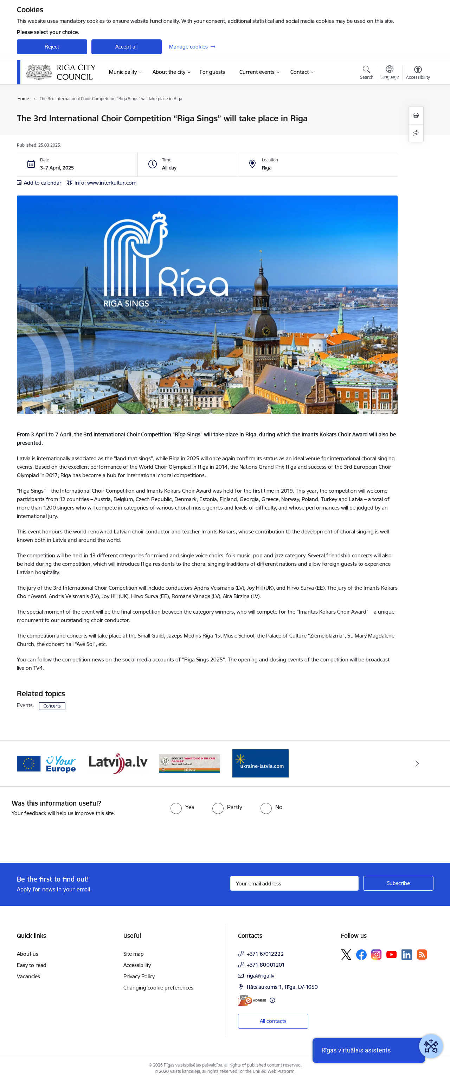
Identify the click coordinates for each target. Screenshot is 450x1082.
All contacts (273, 1021)
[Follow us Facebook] (361, 954)
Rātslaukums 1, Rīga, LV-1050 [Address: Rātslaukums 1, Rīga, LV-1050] (282, 987)
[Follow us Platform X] (346, 954)
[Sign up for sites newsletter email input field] (294, 883)
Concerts (52, 706)
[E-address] (252, 1000)
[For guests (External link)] (212, 72)
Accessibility (137, 965)
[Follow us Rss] (422, 954)
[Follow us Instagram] (376, 954)
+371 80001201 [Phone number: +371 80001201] (266, 964)
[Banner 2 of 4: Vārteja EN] (118, 763)
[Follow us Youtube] (391, 954)
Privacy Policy (139, 976)
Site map (133, 953)
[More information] (272, 1000)
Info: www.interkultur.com (105, 182)
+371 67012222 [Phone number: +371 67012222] (265, 953)
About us (27, 953)
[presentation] (58, 837)
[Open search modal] (366, 73)
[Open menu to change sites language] (390, 73)
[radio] (182, 807)
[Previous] (33, 763)
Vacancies (28, 976)
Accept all (126, 46)
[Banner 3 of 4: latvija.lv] (189, 763)
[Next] (417, 763)
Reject (52, 46)
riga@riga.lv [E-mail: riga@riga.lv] (260, 975)
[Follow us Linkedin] (406, 954)
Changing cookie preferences (158, 987)
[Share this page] (416, 133)
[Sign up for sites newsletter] (398, 883)
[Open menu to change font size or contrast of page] (418, 73)
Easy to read (31, 965)
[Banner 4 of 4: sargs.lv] (260, 763)
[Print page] (416, 115)
